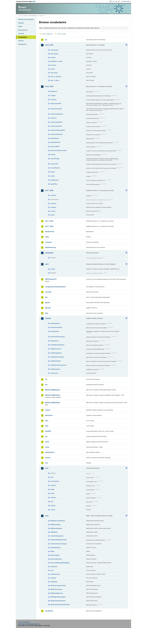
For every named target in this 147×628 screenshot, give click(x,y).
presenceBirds (55, 146)
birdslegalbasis (55, 323)
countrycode (54, 50)
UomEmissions (55, 574)
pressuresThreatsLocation (59, 150)
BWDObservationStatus (58, 520)
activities (53, 195)
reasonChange (55, 158)
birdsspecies (54, 341)
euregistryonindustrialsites (55, 287)
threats (53, 172)
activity (53, 269)
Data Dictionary (33, 15)
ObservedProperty (56, 559)
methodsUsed (55, 138)
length (52, 489)
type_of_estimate (56, 76)
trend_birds (54, 72)
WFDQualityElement (57, 593)
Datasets (21, 23)
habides (48, 318)
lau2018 (48, 431)
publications (49, 452)
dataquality (49, 253)
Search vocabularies (47, 33)
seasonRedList (55, 168)
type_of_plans (55, 80)
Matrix (52, 551)
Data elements (22, 30)
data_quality (54, 53)
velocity (53, 505)
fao (46, 297)
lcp (46, 436)
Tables (20, 26)
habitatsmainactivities (57, 357)
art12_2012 (49, 45)
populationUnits (55, 142)
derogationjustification (57, 345)
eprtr (47, 264)
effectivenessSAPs (56, 109)
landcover (49, 415)
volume (53, 509)
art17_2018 (49, 226)
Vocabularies (22, 37)
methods (53, 207)
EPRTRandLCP (51, 279)
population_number (56, 61)
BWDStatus (54, 532)
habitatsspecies (55, 369)
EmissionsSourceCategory (59, 544)
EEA (26, 1)
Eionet (26, 15)
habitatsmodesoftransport (58, 365)
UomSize (53, 578)
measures (54, 118)
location (53, 57)
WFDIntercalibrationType (58, 585)
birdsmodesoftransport (58, 336)
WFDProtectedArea (56, 589)
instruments (54, 373)
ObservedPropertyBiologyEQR (60, 562)
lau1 (46, 421)
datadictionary (50, 247)
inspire (47, 410)
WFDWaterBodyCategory (58, 597)
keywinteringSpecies (57, 114)
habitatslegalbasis (56, 353)
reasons (53, 211)
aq (46, 39)
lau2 (46, 426)
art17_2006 (49, 190)
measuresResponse (57, 134)
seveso (47, 457)
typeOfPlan (54, 184)
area (52, 477)
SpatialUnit (54, 566)
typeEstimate (55, 180)
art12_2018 (49, 86)
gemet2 (48, 308)
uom (46, 468)
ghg (46, 313)
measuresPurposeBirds (58, 130)
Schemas (21, 33)
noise (47, 447)
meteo (52, 493)
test (46, 463)
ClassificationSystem (57, 536)
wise (47, 516)
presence (53, 65)
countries (53, 99)
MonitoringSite (55, 555)
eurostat (48, 292)
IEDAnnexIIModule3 (52, 395)
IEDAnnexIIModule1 (52, 390)
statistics (53, 497)
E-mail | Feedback (24, 622)
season (53, 69)
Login (113, 1)
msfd (47, 442)
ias (46, 379)
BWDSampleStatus (56, 528)
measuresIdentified (56, 122)
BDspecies (54, 91)
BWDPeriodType (55, 524)
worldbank (49, 611)
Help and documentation (26, 19)
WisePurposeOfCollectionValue (60, 604)
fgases (47, 302)
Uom (52, 570)
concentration (55, 481)
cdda (47, 237)
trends (52, 176)
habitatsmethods (56, 361)
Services (21, 40)
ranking (53, 154)
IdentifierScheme (56, 547)
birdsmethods (55, 331)
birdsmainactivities (56, 327)
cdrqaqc (53, 95)
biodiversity (49, 231)
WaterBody (54, 581)
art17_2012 (49, 221)
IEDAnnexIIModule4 (52, 402)
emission (53, 485)
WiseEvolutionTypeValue (58, 600)
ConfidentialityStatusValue (59, 539)
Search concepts (61, 33)
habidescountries (56, 349)
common (48, 242)
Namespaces (22, 44)
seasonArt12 (54, 164)
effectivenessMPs (56, 103)
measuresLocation (56, 126)
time (52, 501)
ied (46, 384)
